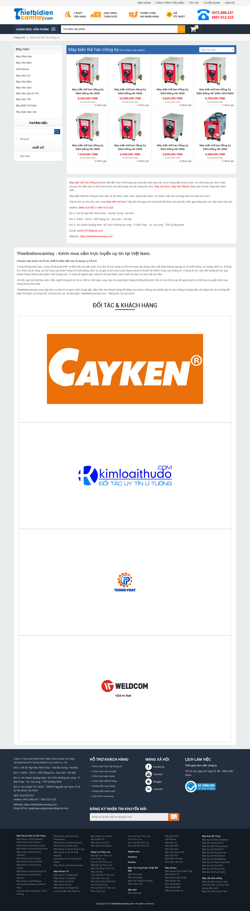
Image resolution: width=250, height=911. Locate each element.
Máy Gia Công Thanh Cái (103, 881)
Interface (132, 857)
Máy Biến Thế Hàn (26, 105)
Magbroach (133, 851)
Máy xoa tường (135, 877)
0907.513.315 (222, 17)
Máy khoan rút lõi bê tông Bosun (32, 848)
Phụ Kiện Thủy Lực (100, 878)
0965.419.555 (86, 207)
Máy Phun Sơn (135, 874)
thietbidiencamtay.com (123, 903)
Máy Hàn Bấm (24, 62)
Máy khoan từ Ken (62, 884)
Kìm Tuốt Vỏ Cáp (99, 884)
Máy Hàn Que (23, 87)
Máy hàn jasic (162, 186)
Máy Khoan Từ (61, 871)
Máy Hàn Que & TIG (27, 93)
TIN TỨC (194, 2)
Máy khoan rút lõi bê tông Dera (68, 865)
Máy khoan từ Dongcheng (66, 888)
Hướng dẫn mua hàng (103, 786)
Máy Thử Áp (97, 872)
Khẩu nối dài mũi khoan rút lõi (31, 845)
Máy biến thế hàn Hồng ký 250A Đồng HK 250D (172, 147)
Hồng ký (22, 138)
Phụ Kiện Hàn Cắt (26, 111)
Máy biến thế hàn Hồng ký (44, 37)
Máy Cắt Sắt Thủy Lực (139, 846)
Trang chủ (19, 37)
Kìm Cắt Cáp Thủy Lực (139, 836)
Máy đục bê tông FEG (212, 865)
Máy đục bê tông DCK (212, 843)
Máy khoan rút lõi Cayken (29, 858)
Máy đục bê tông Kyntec (213, 872)
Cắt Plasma (22, 69)
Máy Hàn (132, 890)
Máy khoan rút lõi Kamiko (29, 842)
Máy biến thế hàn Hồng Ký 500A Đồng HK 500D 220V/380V (130, 93)
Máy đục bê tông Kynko (213, 869)
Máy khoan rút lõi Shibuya (29, 881)
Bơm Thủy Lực (98, 891)
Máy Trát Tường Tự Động (140, 881)
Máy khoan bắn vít (174, 890)
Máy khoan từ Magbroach (66, 875)
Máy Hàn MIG (23, 81)
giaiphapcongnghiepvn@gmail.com (49, 808)
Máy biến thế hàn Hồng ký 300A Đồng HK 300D (87, 147)
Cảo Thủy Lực (135, 839)
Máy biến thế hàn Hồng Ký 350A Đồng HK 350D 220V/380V (215, 91)
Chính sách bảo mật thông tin (107, 766)
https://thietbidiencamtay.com (96, 236)
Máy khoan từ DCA (100, 842)
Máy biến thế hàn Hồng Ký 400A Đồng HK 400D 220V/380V (172, 93)
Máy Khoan (171, 868)
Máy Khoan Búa (172, 884)
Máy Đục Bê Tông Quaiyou (215, 846)
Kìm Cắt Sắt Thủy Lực (138, 842)
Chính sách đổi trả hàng (104, 781)
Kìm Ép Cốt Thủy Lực (101, 862)
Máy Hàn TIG (23, 99)
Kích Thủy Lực (98, 858)
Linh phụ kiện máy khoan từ (67, 891)
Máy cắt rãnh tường (212, 878)
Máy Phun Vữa (135, 884)
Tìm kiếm (181, 29)
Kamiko (132, 862)
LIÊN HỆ (229, 2)
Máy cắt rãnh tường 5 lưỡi (214, 891)
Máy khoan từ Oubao (64, 881)
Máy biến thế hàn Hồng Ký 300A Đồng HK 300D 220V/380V (88, 93)
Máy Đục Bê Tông (211, 836)
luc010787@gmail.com (90, 230)
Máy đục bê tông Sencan (214, 852)
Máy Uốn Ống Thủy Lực (102, 868)
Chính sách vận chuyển (104, 771)
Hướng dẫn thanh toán (103, 791)
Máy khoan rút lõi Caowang (30, 839)
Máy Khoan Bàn (172, 887)
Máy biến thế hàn (116, 201)
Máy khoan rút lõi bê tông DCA (31, 871)
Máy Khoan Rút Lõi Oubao (29, 861)
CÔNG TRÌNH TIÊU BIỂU (169, 2)
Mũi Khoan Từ (97, 839)
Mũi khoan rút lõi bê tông (65, 846)
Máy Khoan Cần (172, 881)
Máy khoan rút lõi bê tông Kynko (69, 849)
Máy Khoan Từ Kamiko (65, 878)
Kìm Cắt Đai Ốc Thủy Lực (103, 888)
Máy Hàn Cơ (23, 75)
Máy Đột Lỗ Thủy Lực (101, 865)
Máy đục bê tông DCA (212, 849)
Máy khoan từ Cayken (101, 836)
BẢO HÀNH (144, 2)
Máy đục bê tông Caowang (215, 839)
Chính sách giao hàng (103, 776)
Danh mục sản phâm (35, 29)
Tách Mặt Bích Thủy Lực (102, 875)
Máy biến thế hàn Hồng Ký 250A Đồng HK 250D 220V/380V (130, 149)
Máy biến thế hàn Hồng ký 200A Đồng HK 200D (215, 147)
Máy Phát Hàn (24, 56)
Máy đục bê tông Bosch (213, 855)
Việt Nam (23, 156)
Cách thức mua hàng (102, 796)
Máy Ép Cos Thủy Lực (101, 855)
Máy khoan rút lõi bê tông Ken (68, 842)
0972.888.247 (222, 13)
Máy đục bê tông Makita (213, 859)
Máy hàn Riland (180, 186)
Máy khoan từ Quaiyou (101, 846)
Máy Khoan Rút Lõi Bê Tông (31, 836)
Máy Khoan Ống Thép (175, 877)
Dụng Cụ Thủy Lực (100, 852)
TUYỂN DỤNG (212, 2)
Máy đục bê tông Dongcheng (216, 862)
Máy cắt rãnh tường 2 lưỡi (214, 881)
